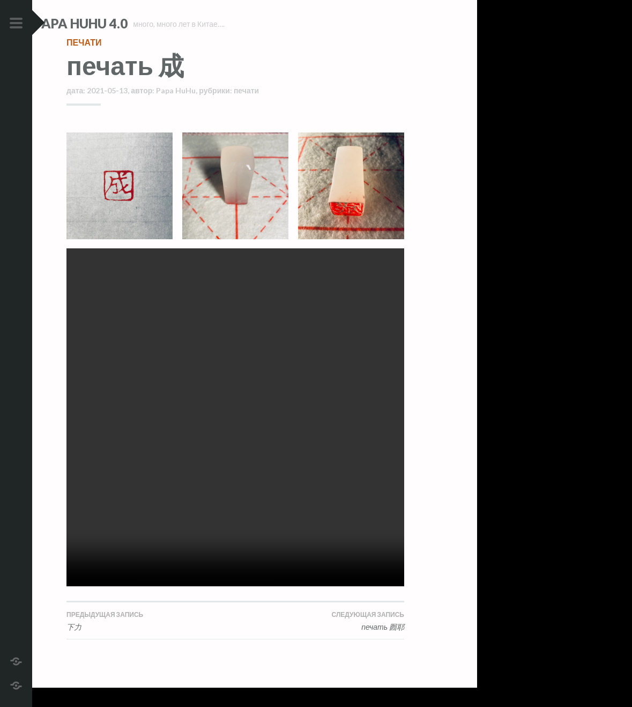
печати (83, 61)
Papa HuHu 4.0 (113, 23)
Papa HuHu (176, 109)
